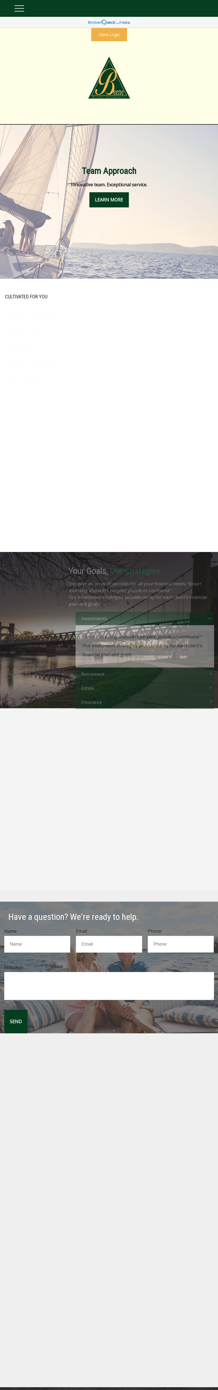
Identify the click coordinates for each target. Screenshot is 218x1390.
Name (10, 931)
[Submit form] (15, 1021)
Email (81, 931)
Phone (154, 931)
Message (13, 967)
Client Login (109, 34)
